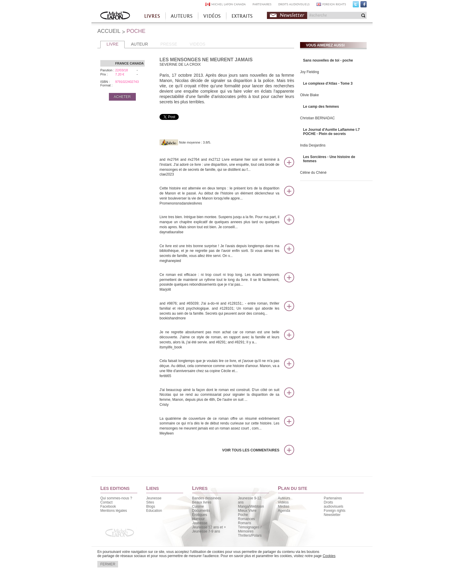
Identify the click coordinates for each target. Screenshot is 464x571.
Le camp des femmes (321, 106)
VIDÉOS (212, 16)
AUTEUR (139, 44)
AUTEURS (182, 16)
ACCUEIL (108, 31)
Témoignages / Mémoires (249, 529)
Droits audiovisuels (333, 504)
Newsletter (292, 15)
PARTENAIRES (261, 4)
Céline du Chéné (313, 173)
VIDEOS (197, 44)
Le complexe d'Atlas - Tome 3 (327, 83)
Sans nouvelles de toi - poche (328, 60)
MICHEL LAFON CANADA (228, 4)
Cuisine (198, 506)
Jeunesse (153, 498)
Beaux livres (201, 502)
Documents (201, 511)
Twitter (356, 5)
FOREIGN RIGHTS (334, 4)
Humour (198, 519)
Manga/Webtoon (251, 506)
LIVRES (152, 16)
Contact (106, 502)
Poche (243, 515)
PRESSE (168, 44)
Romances (246, 519)
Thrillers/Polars (250, 535)
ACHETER (122, 97)
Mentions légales (113, 511)
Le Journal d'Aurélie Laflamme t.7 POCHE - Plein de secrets (331, 132)
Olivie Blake (309, 95)
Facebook (363, 5)
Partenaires (333, 498)
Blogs (150, 506)
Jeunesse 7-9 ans (206, 531)
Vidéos (283, 502)
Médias (283, 506)
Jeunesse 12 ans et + (209, 527)
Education (154, 511)
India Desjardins (313, 145)
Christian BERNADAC (317, 118)
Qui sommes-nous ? (116, 498)
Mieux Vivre (247, 511)
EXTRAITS (242, 16)
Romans (244, 523)
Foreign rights (334, 511)
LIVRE (112, 44)
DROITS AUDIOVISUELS (294, 4)
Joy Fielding (309, 72)
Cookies (329, 556)
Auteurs (284, 498)
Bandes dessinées (206, 498)
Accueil (115, 16)
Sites (150, 502)
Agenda (284, 511)
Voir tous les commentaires (250, 450)
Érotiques (199, 515)
